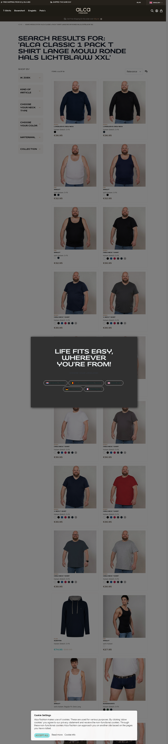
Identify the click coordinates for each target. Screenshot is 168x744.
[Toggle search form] (152, 10)
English (156, 3)
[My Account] (156, 10)
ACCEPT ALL (42, 735)
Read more (57, 734)
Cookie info (70, 734)
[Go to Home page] (83, 11)
